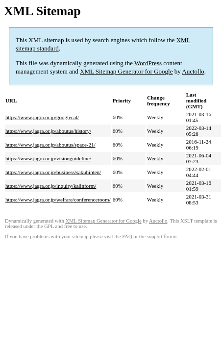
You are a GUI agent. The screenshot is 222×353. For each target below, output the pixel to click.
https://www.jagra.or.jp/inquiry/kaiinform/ (50, 186)
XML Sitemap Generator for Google (126, 71)
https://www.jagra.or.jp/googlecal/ (42, 117)
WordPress (148, 63)
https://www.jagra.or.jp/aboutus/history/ (48, 131)
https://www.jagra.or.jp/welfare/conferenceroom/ (58, 199)
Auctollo (193, 71)
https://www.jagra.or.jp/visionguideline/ (48, 158)
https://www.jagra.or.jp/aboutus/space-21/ (50, 145)
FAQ (127, 236)
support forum (162, 236)
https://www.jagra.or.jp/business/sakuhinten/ (53, 172)
